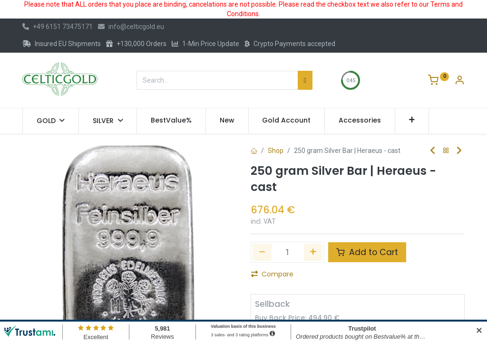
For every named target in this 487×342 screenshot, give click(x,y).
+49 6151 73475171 (57, 26)
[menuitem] (171, 120)
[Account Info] (459, 81)
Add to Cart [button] (367, 252)
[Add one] (313, 252)
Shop (275, 150)
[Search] (305, 80)
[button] (412, 120)
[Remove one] (262, 252)
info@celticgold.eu (131, 26)
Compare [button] (272, 274)
